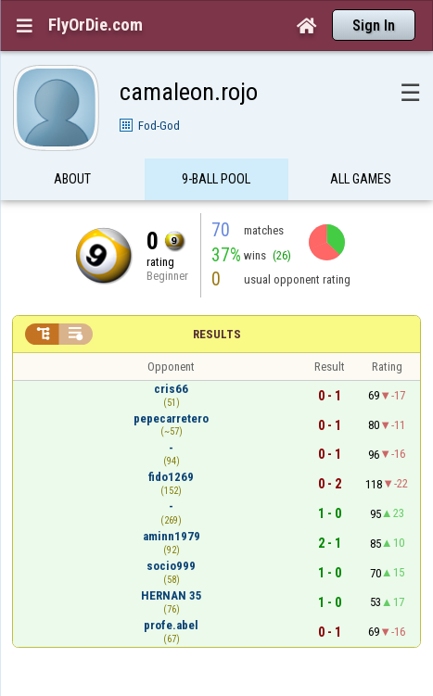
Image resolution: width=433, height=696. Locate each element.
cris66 (171, 389)
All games (360, 178)
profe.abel (171, 625)
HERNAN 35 (171, 595)
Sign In (373, 25)
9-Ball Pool (216, 178)
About (72, 178)
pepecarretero (171, 418)
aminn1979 (171, 536)
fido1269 (171, 477)
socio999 (171, 566)
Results (217, 334)
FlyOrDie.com (95, 25)
